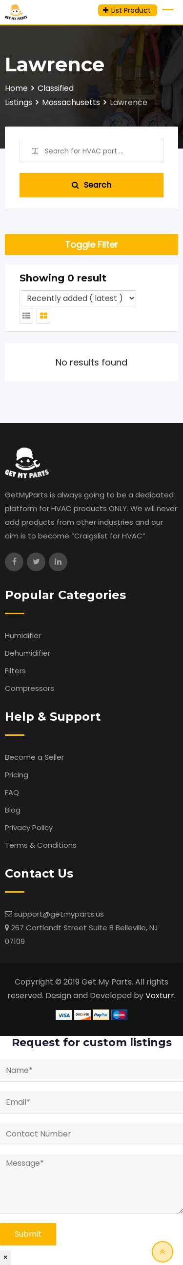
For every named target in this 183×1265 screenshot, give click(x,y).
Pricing (16, 775)
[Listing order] (78, 298)
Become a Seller (34, 757)
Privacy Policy (29, 827)
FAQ (12, 792)
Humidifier (23, 635)
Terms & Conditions (41, 845)
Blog (12, 810)
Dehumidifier (27, 653)
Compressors (29, 688)
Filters (15, 670)
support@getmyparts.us (59, 914)
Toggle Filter (91, 244)
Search (91, 185)
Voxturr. (160, 995)
